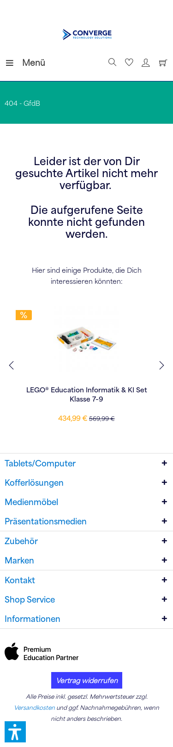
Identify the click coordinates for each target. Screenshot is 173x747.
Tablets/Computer (40, 463)
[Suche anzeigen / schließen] (111, 62)
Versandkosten (34, 707)
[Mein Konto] (144, 62)
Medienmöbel (31, 502)
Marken (19, 560)
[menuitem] (13, 62)
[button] (15, 731)
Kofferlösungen (34, 482)
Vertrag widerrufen (87, 680)
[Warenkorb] (161, 62)
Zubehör (21, 541)
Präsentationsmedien (46, 521)
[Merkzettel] (127, 62)
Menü (16, 61)
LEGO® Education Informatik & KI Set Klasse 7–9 (86, 394)
